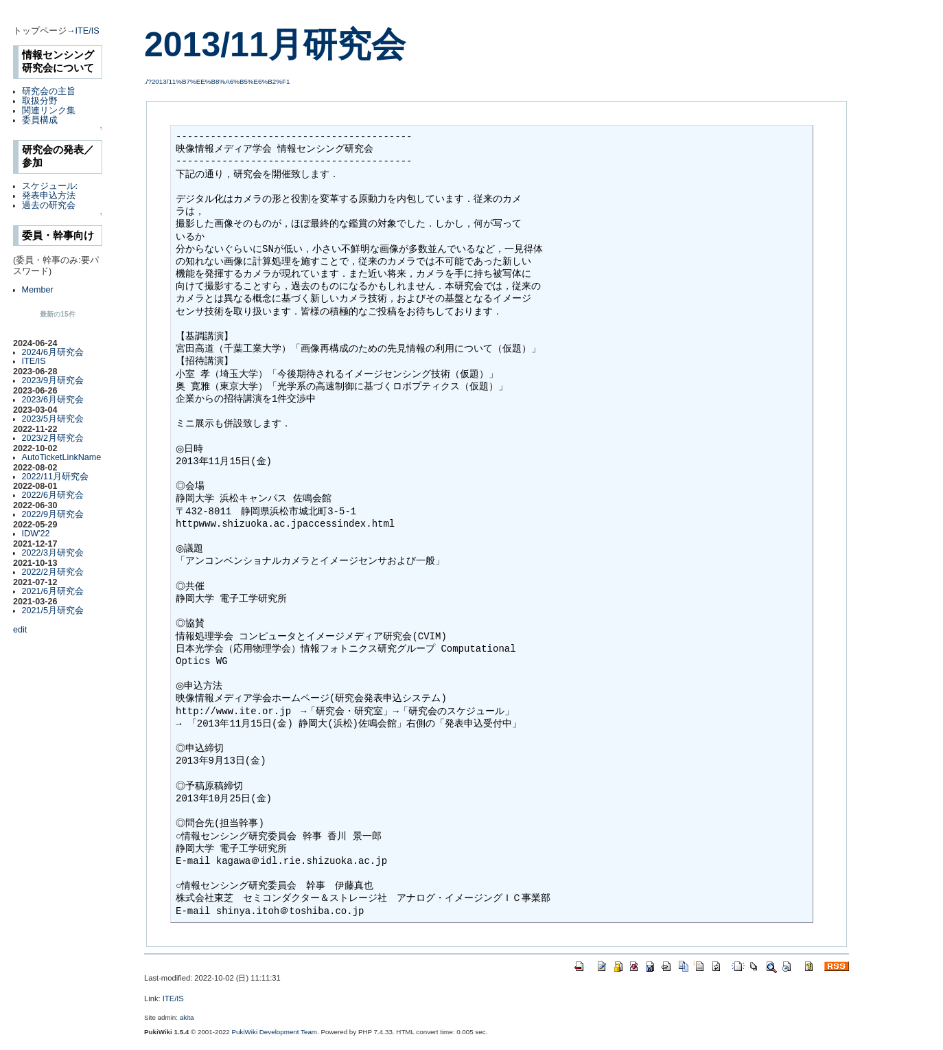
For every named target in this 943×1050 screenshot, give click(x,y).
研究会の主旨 (48, 91)
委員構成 (40, 120)
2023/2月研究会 (53, 438)
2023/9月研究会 (53, 380)
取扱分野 (40, 101)
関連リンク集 (48, 110)
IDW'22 (36, 533)
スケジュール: (50, 186)
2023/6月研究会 (53, 399)
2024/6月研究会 (53, 352)
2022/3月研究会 (53, 553)
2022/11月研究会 (55, 476)
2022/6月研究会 (53, 495)
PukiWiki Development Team (275, 1032)
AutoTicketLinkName (62, 457)
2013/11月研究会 (275, 44)
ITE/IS (87, 31)
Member (38, 290)
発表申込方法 (48, 196)
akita (187, 1017)
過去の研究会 (48, 205)
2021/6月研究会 (53, 591)
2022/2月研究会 (53, 572)
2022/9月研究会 (53, 514)
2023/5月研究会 (53, 419)
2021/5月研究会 (53, 610)
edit (20, 630)
